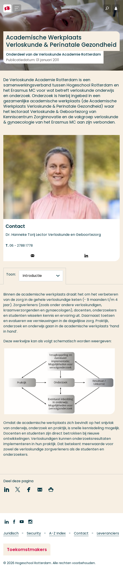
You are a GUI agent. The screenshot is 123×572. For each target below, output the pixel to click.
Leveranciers (108, 533)
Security (34, 533)
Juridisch (11, 533)
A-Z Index (57, 533)
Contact (81, 533)
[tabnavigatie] (41, 275)
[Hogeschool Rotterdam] (7, 8)
